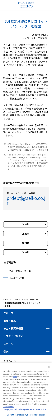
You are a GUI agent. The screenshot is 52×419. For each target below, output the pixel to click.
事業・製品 (9, 321)
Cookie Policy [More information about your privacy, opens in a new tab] (40, 409)
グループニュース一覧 (20, 271)
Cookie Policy (8, 407)
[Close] (49, 367)
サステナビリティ (13, 336)
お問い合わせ (10, 360)
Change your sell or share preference (18, 409)
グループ (8, 313)
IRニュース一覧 (16, 277)
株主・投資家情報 (13, 328)
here (15, 377)
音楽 (5, 351)
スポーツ (8, 344)
